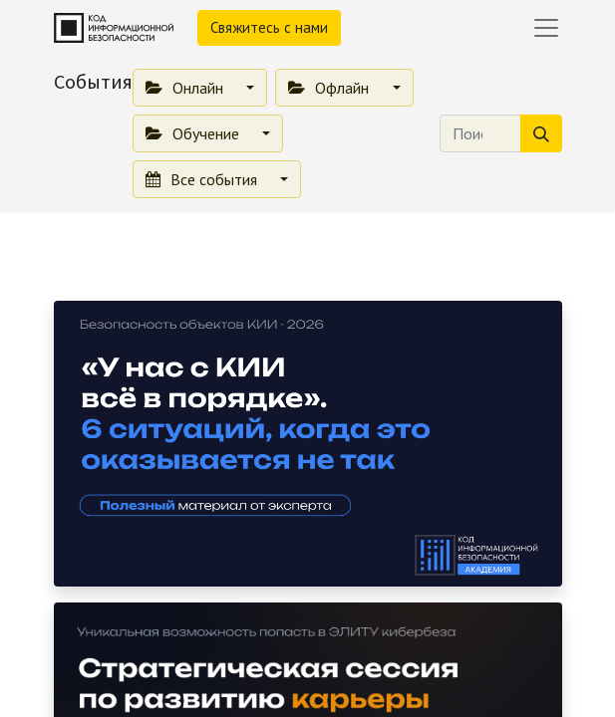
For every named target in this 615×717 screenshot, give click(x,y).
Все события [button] (203, 179)
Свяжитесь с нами (269, 27)
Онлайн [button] (186, 88)
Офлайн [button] (330, 88)
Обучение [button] (194, 133)
